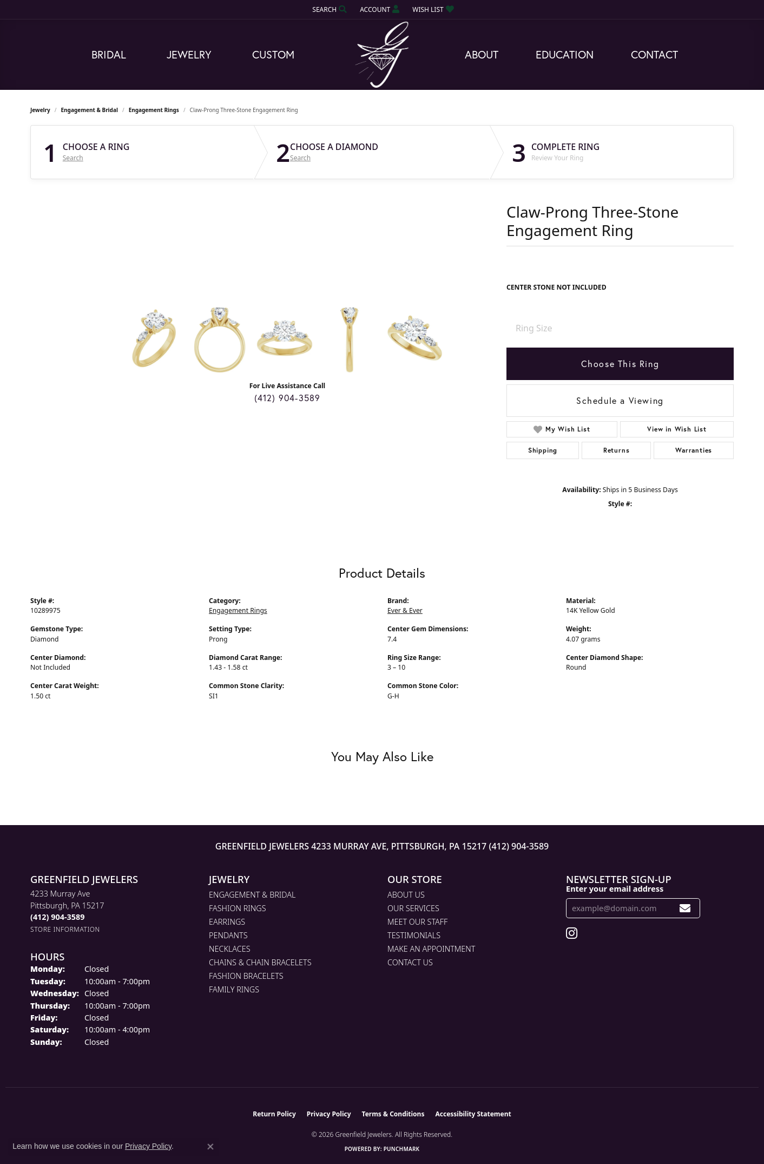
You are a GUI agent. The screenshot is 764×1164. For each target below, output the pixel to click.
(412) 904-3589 (287, 397)
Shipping (542, 450)
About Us (406, 895)
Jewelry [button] (189, 54)
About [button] (481, 54)
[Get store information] (65, 929)
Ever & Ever (405, 610)
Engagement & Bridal (89, 110)
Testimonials (413, 935)
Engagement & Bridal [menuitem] (252, 895)
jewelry (40, 110)
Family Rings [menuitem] (234, 989)
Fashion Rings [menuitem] (237, 908)
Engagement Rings (154, 110)
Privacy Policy (329, 1114)
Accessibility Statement (473, 1114)
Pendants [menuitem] (228, 935)
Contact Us (410, 962)
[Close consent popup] (210, 1146)
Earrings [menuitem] (227, 922)
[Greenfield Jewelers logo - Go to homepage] (382, 55)
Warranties (693, 450)
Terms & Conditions (393, 1114)
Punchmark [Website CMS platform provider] (402, 1149)
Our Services (413, 908)
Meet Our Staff (417, 922)
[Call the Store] (57, 917)
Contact (654, 54)
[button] (328, 9)
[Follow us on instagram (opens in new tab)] (571, 933)
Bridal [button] (108, 54)
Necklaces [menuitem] (230, 949)
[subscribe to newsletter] (685, 908)
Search (73, 158)
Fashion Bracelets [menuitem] (246, 976)
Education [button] (565, 54)
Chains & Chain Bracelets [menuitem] (260, 962)
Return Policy (274, 1114)
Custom (273, 54)
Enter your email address (614, 888)
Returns (616, 450)
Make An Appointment (431, 949)
